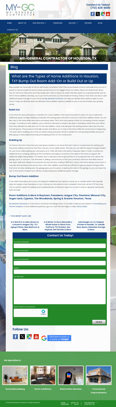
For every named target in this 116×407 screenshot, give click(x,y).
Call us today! (81, 206)
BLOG (76, 404)
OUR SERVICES (89, 403)
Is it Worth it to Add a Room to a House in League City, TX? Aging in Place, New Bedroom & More (25, 226)
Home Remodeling (15, 389)
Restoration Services (71, 389)
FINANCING (65, 404)
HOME (63, 403)
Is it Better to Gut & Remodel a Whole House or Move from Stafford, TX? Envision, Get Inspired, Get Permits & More (58, 226)
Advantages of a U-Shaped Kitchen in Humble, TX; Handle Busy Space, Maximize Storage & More (91, 226)
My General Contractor (54, 98)
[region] (58, 47)
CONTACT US (89, 404)
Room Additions (43, 389)
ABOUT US (75, 403)
